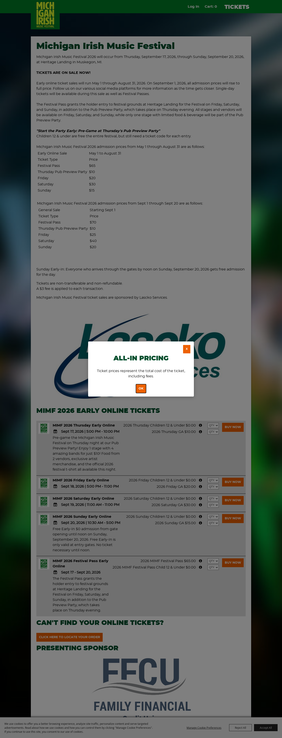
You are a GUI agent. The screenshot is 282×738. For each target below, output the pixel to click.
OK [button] (141, 388)
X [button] (187, 349)
